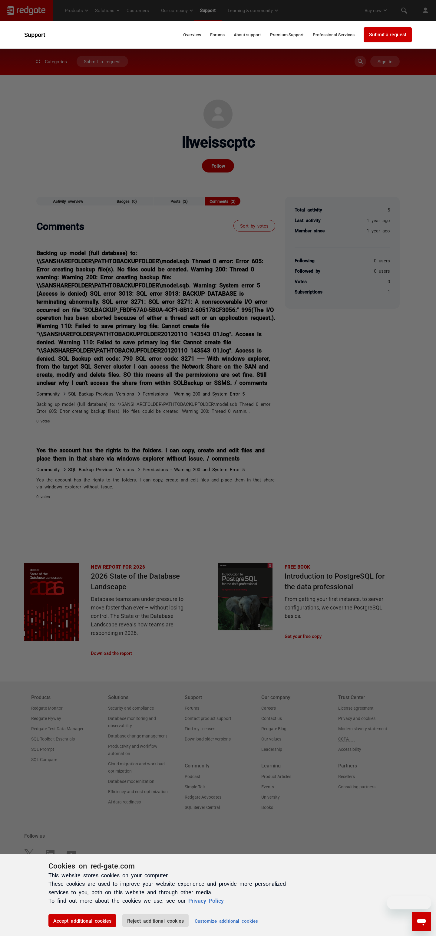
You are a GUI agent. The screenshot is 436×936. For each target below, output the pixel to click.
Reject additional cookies (155, 920)
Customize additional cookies (226, 920)
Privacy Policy (206, 900)
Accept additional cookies (82, 920)
